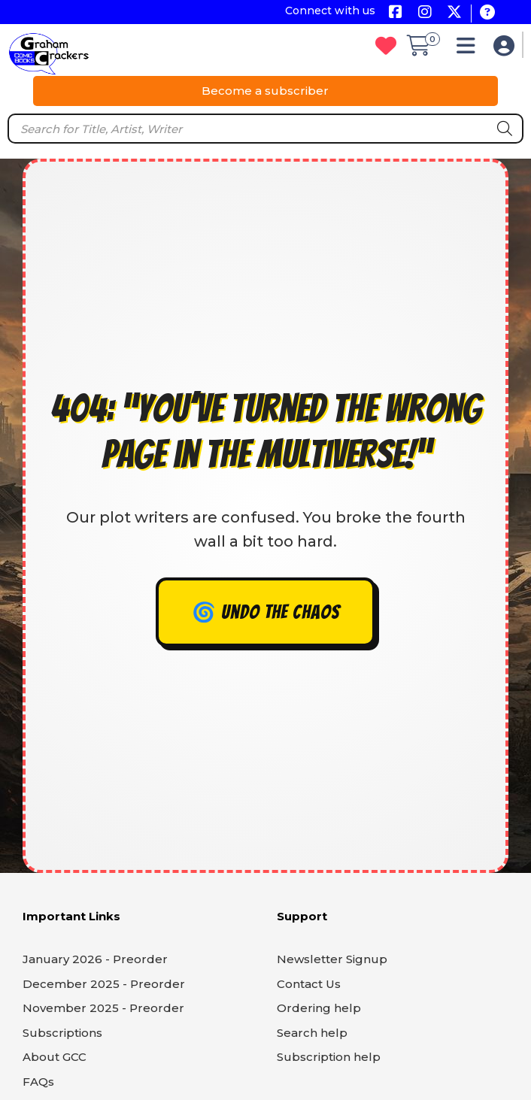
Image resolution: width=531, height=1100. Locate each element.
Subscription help (329, 1057)
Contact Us (309, 984)
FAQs (38, 1081)
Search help (312, 1033)
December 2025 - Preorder (104, 984)
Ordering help (319, 1008)
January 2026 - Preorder (95, 959)
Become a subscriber (265, 90)
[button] (470, 49)
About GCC (54, 1057)
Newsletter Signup (332, 959)
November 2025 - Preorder (103, 1008)
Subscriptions (62, 1033)
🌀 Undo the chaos (266, 612)
